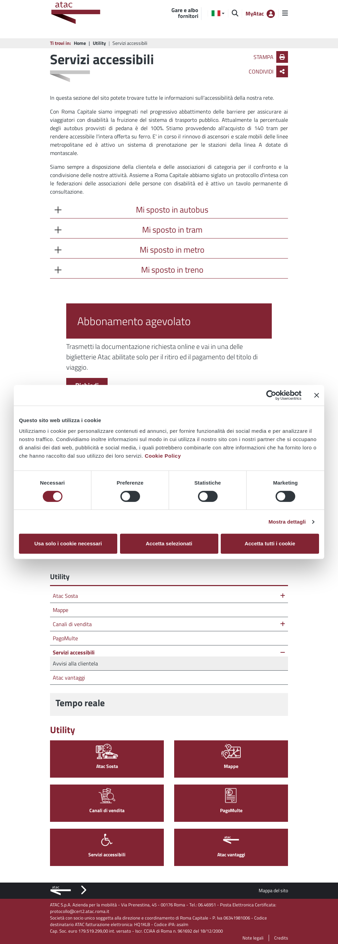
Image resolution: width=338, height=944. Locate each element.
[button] (218, 13)
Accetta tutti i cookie (270, 543)
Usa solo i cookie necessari (68, 543)
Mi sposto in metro (172, 249)
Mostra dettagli (287, 522)
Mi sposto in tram (172, 229)
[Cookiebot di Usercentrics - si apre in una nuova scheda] (271, 395)
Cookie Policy (163, 456)
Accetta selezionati (169, 543)
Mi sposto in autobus (172, 209)
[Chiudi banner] (316, 395)
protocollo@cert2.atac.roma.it (79, 911)
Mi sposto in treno (172, 269)
